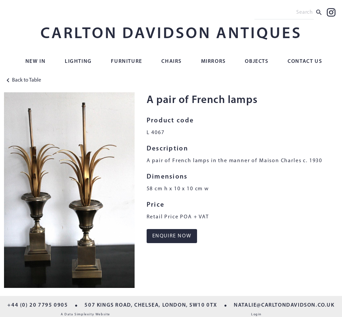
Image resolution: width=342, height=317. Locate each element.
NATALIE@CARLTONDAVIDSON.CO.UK (284, 305)
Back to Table (22, 80)
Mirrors (213, 61)
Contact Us (305, 61)
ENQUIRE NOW (172, 236)
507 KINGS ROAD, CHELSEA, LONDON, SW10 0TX (150, 305)
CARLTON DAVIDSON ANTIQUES (171, 34)
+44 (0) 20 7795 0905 (37, 305)
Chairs (171, 61)
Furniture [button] (126, 61)
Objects (256, 61)
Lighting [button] (78, 61)
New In (35, 61)
